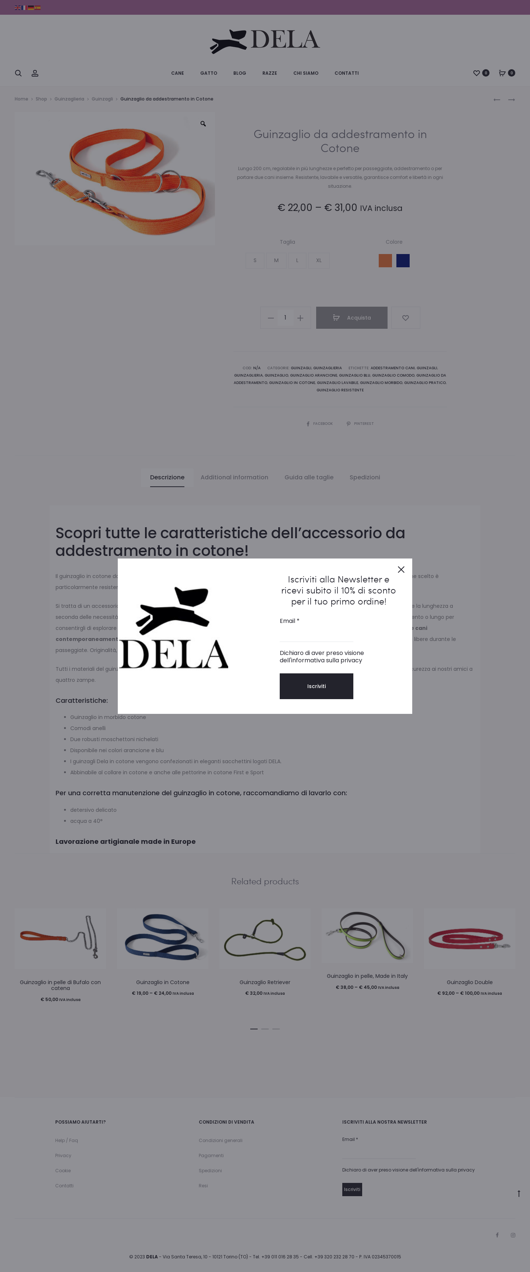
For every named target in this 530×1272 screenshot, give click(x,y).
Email (290, 621)
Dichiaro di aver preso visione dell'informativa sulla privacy (322, 656)
